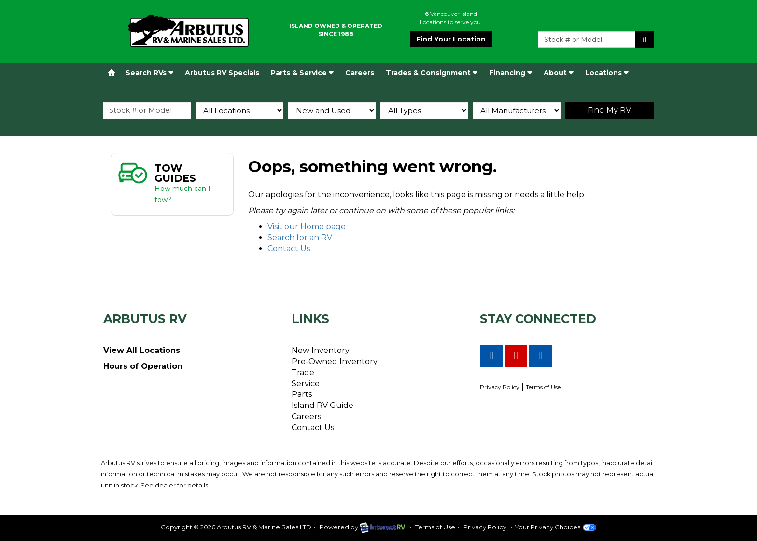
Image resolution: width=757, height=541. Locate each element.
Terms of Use (543, 387)
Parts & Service (302, 72)
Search (644, 39)
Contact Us (288, 248)
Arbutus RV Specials (222, 72)
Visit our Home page (306, 226)
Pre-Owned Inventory (335, 361)
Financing (510, 72)
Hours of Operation (142, 366)
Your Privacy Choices (555, 527)
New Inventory (321, 350)
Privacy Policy (499, 387)
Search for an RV (299, 237)
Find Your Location (451, 39)
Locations (607, 72)
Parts (302, 394)
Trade (303, 372)
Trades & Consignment (431, 72)
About (559, 72)
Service (306, 383)
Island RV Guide (322, 405)
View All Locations (141, 350)
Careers (359, 72)
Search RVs (149, 72)
